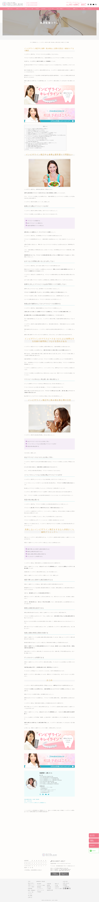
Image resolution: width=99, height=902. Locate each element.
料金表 (37, 8)
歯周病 (48, 885)
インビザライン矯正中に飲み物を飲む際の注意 (35, 137)
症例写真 (43, 8)
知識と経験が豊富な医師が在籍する (35, 146)
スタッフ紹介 (31, 886)
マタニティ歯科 (58, 888)
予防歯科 (39, 891)
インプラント (40, 888)
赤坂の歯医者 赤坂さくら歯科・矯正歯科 (31, 799)
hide (46, 126)
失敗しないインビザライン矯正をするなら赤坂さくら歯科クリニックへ (41, 142)
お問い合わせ (66, 883)
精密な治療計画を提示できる (33, 145)
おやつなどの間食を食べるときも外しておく (37, 131)
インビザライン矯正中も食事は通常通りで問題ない (36, 128)
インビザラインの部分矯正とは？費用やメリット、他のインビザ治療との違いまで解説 (44, 810)
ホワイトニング (40, 890)
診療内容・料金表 (40, 881)
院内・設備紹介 (60, 8)
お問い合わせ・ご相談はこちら (64, 874)
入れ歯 (56, 885)
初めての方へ (10, 8)
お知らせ (89, 8)
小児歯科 (49, 888)
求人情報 (83, 8)
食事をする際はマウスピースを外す (35, 130)
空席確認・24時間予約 (92, 840)
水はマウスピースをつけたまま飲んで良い (37, 138)
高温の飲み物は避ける (32, 141)
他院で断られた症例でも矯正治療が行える (37, 144)
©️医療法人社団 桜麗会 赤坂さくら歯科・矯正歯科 (49, 900)
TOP (31, 42)
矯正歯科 (39, 883)
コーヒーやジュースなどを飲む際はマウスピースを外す (40, 140)
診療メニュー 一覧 (29, 8)
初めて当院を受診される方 (92, 835)
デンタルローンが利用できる (33, 147)
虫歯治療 (49, 883)
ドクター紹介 (51, 8)
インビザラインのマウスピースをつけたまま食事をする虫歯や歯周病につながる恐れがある (45, 135)
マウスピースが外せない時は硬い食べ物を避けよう (39, 136)
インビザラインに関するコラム (34, 802)
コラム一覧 (30, 892)
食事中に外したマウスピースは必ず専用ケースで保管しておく (41, 132)
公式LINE (65, 881)
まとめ (27, 149)
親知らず (57, 883)
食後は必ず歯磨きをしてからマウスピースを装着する (39, 133)
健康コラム (75, 8)
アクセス (68, 8)
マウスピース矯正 (41, 885)
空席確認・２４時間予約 (55, 874)
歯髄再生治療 (50, 890)
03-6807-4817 (77, 5)
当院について (19, 8)
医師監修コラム (36, 42)
